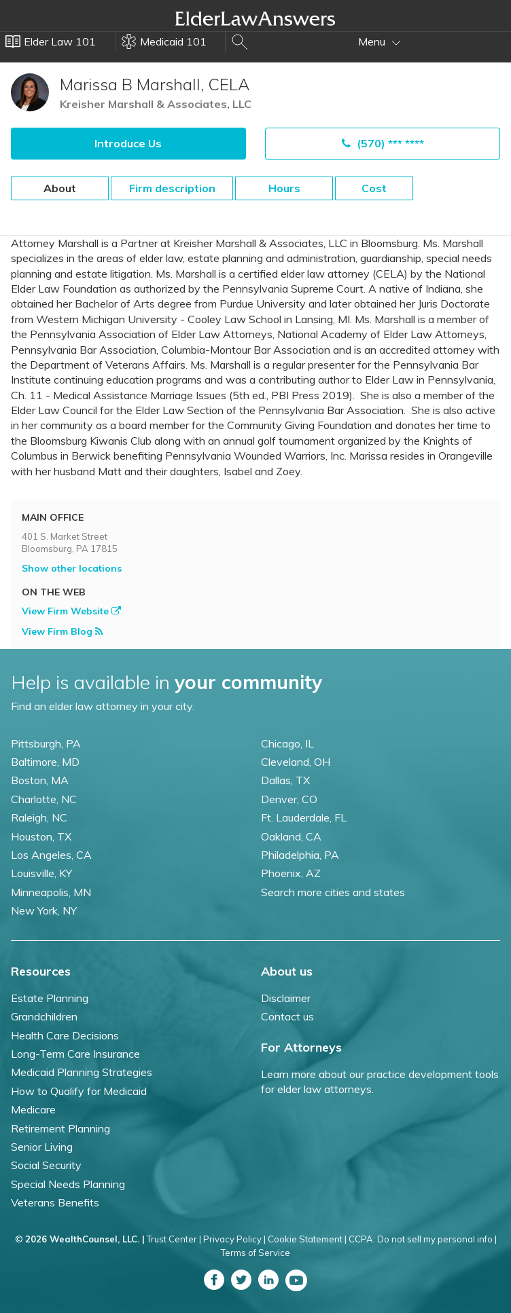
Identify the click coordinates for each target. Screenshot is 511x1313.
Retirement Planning (60, 1128)
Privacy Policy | (234, 1239)
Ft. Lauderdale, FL (304, 817)
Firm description (172, 188)
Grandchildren (44, 1016)
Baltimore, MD (45, 762)
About (59, 188)
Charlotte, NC (44, 799)
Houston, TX (41, 836)
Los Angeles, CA (51, 855)
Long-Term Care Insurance (75, 1053)
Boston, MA (40, 780)
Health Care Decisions (65, 1035)
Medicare (33, 1109)
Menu (379, 41)
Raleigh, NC (39, 817)
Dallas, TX (285, 780)
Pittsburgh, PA (46, 743)
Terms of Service (255, 1252)
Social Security (46, 1165)
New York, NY (44, 910)
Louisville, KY (41, 873)
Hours (284, 188)
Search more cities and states (333, 892)
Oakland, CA (291, 836)
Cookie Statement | (307, 1239)
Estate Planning (49, 998)
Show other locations (72, 568)
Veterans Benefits (55, 1202)
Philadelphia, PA (300, 855)
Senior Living (42, 1146)
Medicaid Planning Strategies (81, 1072)
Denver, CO (289, 799)
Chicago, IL (287, 743)
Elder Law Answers (255, 18)
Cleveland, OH (295, 762)
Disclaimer (286, 998)
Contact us (287, 1016)
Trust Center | (174, 1239)
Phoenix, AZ (291, 873)
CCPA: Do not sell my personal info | (423, 1239)
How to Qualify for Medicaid (79, 1091)
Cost (374, 188)
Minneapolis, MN (51, 892)
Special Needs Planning (68, 1184)
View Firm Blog (62, 631)
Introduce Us (128, 143)
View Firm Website (71, 611)
